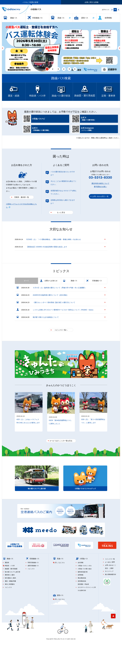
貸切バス (84, 18)
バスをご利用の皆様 (30, 2)
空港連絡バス (37, 18)
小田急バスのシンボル (85, 565)
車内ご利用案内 (10, 584)
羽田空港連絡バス (33, 562)
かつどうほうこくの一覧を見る (61, 441)
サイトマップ (109, 571)
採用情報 (108, 18)
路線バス (13, 18)
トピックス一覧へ (61, 330)
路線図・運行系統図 (11, 569)
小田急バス (84, 559)
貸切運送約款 (82, 581)
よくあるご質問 (110, 562)
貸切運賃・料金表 (83, 584)
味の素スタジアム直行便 (12, 572)
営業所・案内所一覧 (21, 197)
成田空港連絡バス (33, 565)
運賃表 (7, 562)
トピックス (8, 587)
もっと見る (61, 212)
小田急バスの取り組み (85, 569)
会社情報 (80, 562)
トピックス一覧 (110, 559)
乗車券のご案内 (10, 575)
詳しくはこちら (60, 562)
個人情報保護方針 (110, 574)
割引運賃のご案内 (10, 578)
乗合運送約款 (82, 578)
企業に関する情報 (91, 2)
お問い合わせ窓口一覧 (100, 196)
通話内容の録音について (100, 183)
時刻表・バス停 (10, 565)
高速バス (61, 18)
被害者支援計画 (82, 572)
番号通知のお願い (100, 187)
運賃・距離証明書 (10, 581)
